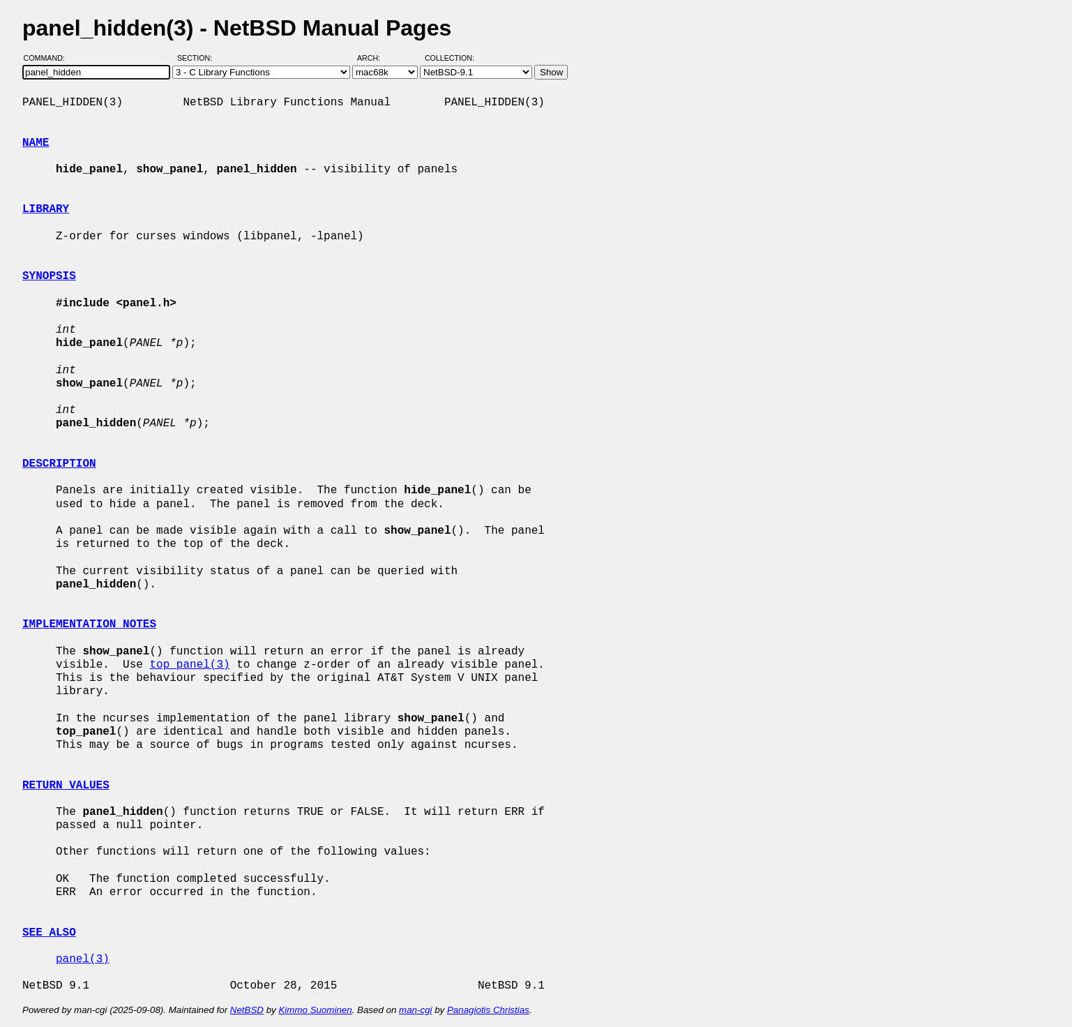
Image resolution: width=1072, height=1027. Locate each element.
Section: (197, 58)
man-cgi (415, 1010)
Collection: (449, 58)
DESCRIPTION (59, 464)
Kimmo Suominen (315, 1010)
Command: (48, 58)
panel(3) (83, 959)
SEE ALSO (49, 932)
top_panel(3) (189, 665)
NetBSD (247, 1010)
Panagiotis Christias (488, 1010)
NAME (35, 143)
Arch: (375, 58)
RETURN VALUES (66, 785)
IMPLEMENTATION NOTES (89, 624)
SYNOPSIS (49, 276)
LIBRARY (45, 209)
